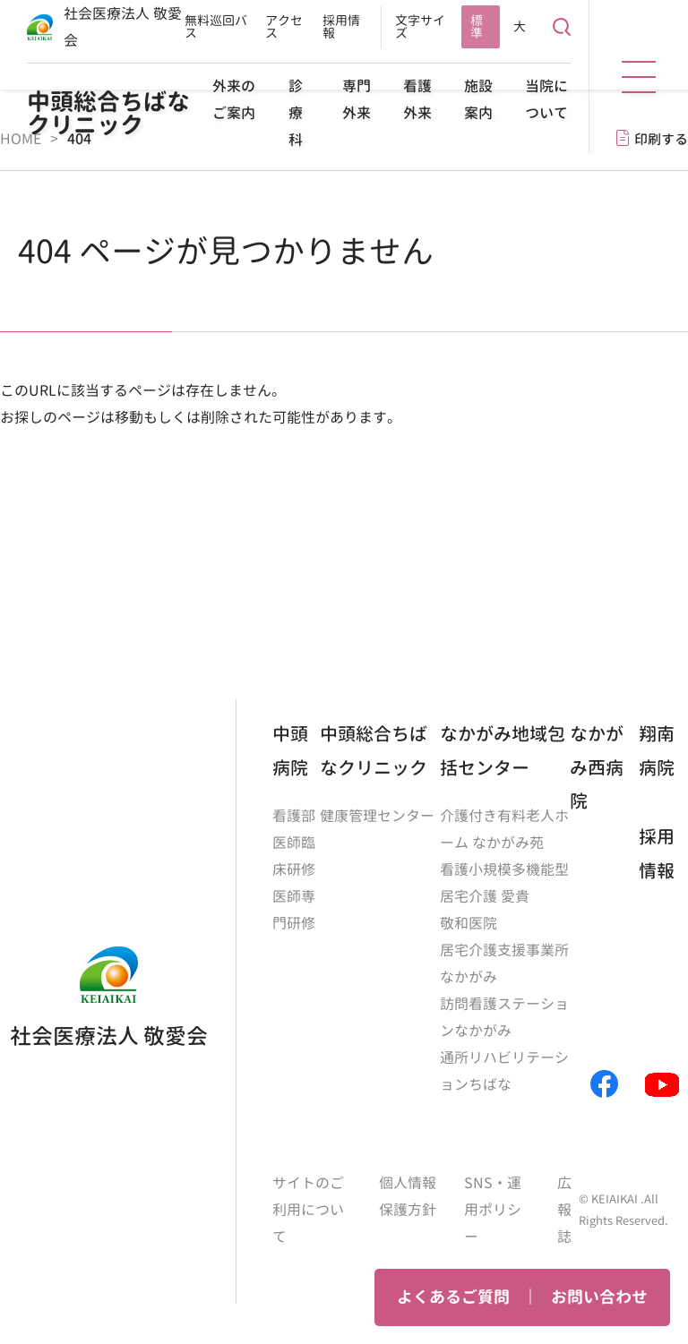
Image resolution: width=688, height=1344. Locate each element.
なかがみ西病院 (597, 767)
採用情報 (341, 26)
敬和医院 (468, 923)
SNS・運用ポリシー (492, 1209)
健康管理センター (377, 816)
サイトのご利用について (308, 1209)
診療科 (295, 113)
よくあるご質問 (453, 1297)
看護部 (293, 816)
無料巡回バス (216, 26)
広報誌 (564, 1209)
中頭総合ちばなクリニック (108, 113)
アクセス (284, 26)
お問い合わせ (599, 1297)
